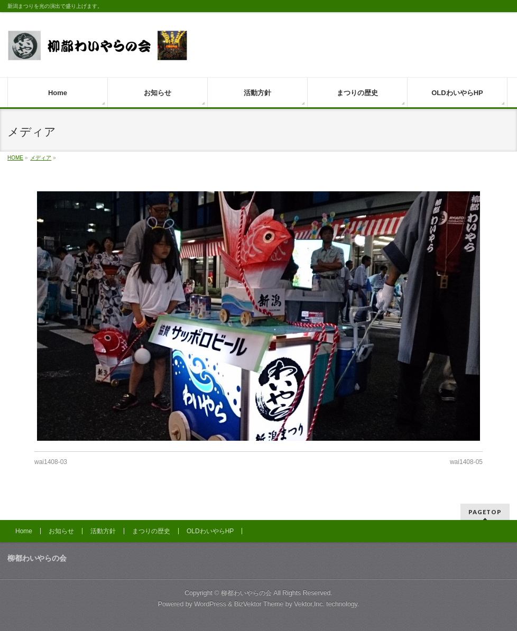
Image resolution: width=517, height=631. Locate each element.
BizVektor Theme (259, 604)
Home (23, 531)
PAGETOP (485, 511)
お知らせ (61, 531)
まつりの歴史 (151, 531)
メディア (40, 158)
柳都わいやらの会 (246, 593)
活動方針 (103, 531)
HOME (15, 158)
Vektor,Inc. (309, 604)
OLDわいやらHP (210, 531)
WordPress (210, 604)
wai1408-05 (466, 462)
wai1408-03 (50, 462)
